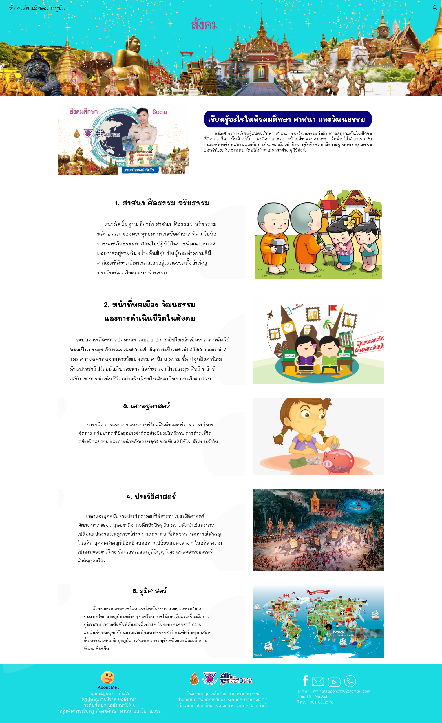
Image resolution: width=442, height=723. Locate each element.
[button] (435, 8)
